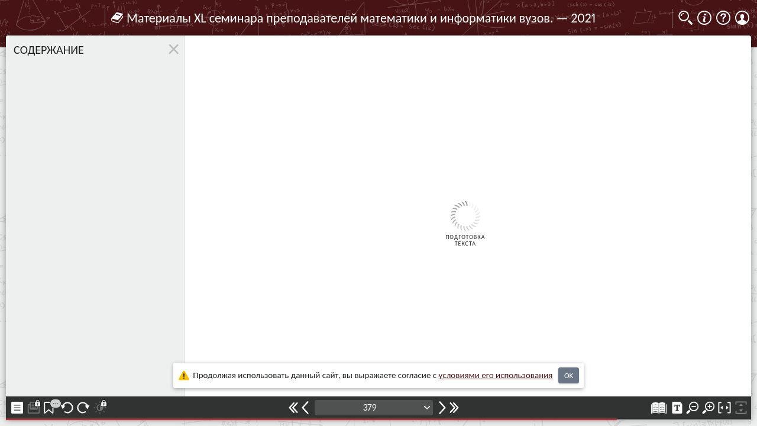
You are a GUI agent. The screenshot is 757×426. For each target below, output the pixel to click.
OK (568, 375)
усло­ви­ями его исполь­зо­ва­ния (496, 375)
